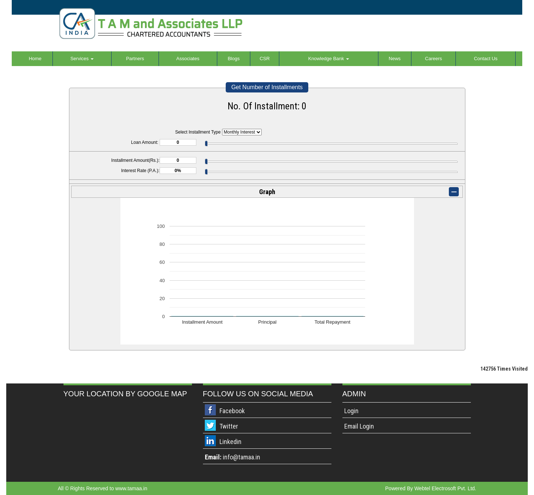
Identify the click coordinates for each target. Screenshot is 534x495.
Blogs (234, 58)
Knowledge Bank (328, 58)
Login (351, 411)
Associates (187, 58)
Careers (433, 58)
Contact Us (485, 58)
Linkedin (230, 441)
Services (82, 58)
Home (35, 58)
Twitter (228, 426)
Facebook (232, 411)
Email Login (359, 426)
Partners (135, 58)
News (395, 58)
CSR (264, 58)
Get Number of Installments (267, 87)
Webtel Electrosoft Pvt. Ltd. (445, 488)
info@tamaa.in (241, 457)
